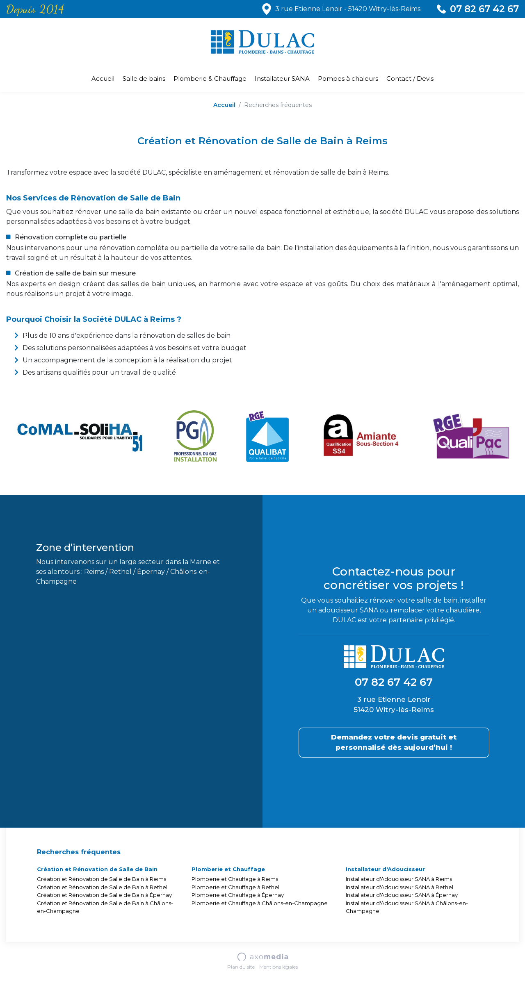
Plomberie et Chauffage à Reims (235, 879)
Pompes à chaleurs (348, 78)
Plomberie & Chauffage (210, 78)
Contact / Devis (410, 78)
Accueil (102, 78)
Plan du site (241, 967)
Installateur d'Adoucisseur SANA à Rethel (399, 887)
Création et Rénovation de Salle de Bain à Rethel (102, 887)
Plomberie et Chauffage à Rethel (235, 887)
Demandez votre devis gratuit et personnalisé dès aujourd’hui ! (394, 742)
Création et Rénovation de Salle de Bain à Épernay (104, 895)
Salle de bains (144, 78)
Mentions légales (278, 967)
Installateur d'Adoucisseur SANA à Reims (399, 879)
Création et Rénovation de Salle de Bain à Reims (101, 879)
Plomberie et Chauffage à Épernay (238, 895)
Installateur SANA (282, 78)
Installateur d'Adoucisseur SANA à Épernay (402, 895)
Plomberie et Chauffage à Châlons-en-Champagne (260, 903)
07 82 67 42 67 (484, 9)
